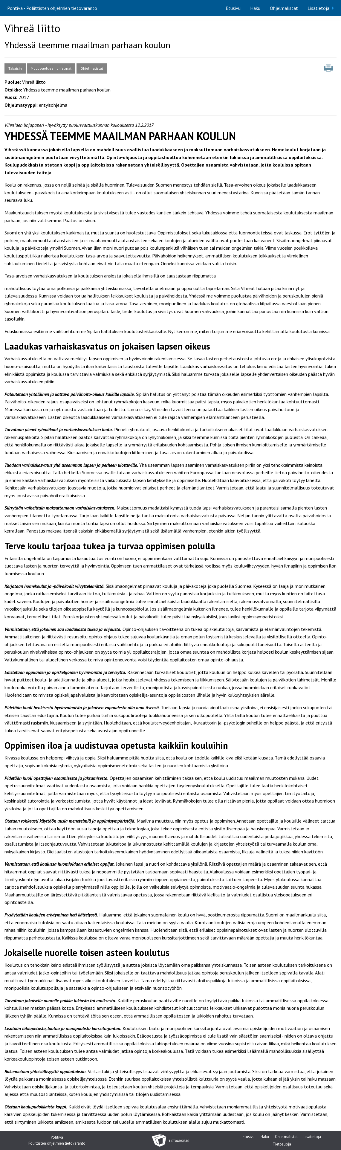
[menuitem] (233, 8)
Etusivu (233, 8)
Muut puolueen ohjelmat (51, 68)
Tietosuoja (282, 1145)
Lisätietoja (318, 8)
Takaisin (15, 68)
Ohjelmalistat (284, 8)
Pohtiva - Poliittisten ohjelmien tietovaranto (52, 8)
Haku (255, 8)
